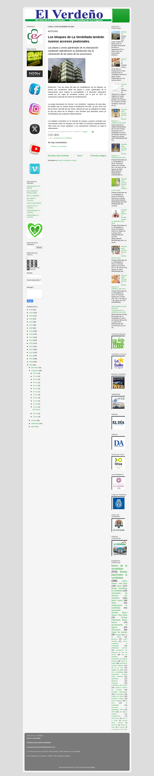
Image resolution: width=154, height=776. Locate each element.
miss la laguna (117, 701)
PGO (113, 712)
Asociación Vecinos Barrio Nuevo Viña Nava (119, 612)
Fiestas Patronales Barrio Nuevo (119, 619)
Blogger (92, 767)
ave (121, 712)
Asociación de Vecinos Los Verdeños (119, 595)
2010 (31, 359)
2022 (31, 322)
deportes (115, 681)
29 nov (35, 373)
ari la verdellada (118, 672)
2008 (31, 365)
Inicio (79, 155)
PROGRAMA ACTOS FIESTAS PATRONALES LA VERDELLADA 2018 (119, 309)
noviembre (35, 370)
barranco (115, 639)
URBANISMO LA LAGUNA (33, 216)
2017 (31, 337)
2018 (31, 334)
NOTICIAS (36, 409)
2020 (31, 328)
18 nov (35, 392)
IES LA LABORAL (33, 196)
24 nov (35, 385)
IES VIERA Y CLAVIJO (31, 199)
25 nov (35, 382)
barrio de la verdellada (119, 567)
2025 (31, 313)
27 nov (35, 376)
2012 (31, 352)
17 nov (35, 395)
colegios (118, 635)
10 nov (35, 407)
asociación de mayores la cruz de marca (119, 652)
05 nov (35, 416)
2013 (31, 349)
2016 (31, 340)
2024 (31, 316)
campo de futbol (118, 696)
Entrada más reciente (58, 155)
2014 (31, 346)
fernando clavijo (117, 698)
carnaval (114, 683)
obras (114, 603)
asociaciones (121, 729)
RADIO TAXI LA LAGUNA (32, 207)
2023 (31, 319)
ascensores (115, 718)
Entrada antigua (98, 155)
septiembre (35, 423)
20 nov (35, 388)
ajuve (119, 586)
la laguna (121, 727)
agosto (33, 426)
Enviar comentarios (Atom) (67, 160)
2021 (31, 325)
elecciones (116, 630)
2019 (31, 331)
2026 (31, 310)
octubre (34, 420)
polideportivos (116, 716)
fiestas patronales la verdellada (119, 574)
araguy (113, 729)
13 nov (35, 401)
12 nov (35, 404)
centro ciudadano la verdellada (119, 643)
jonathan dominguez (119, 692)
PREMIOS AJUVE (119, 648)
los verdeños (119, 694)
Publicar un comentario (59, 146)
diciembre (34, 367)
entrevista (115, 725)
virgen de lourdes (119, 632)
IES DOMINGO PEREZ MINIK (32, 192)
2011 (31, 356)
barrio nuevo (117, 600)
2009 (31, 362)
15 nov (35, 398)
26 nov (35, 379)
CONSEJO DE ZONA (119, 685)
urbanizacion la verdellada (62, 138)
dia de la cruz (117, 668)
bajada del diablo (118, 670)
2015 (31, 343)
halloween (115, 679)
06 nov (35, 413)
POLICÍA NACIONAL (34, 203)
